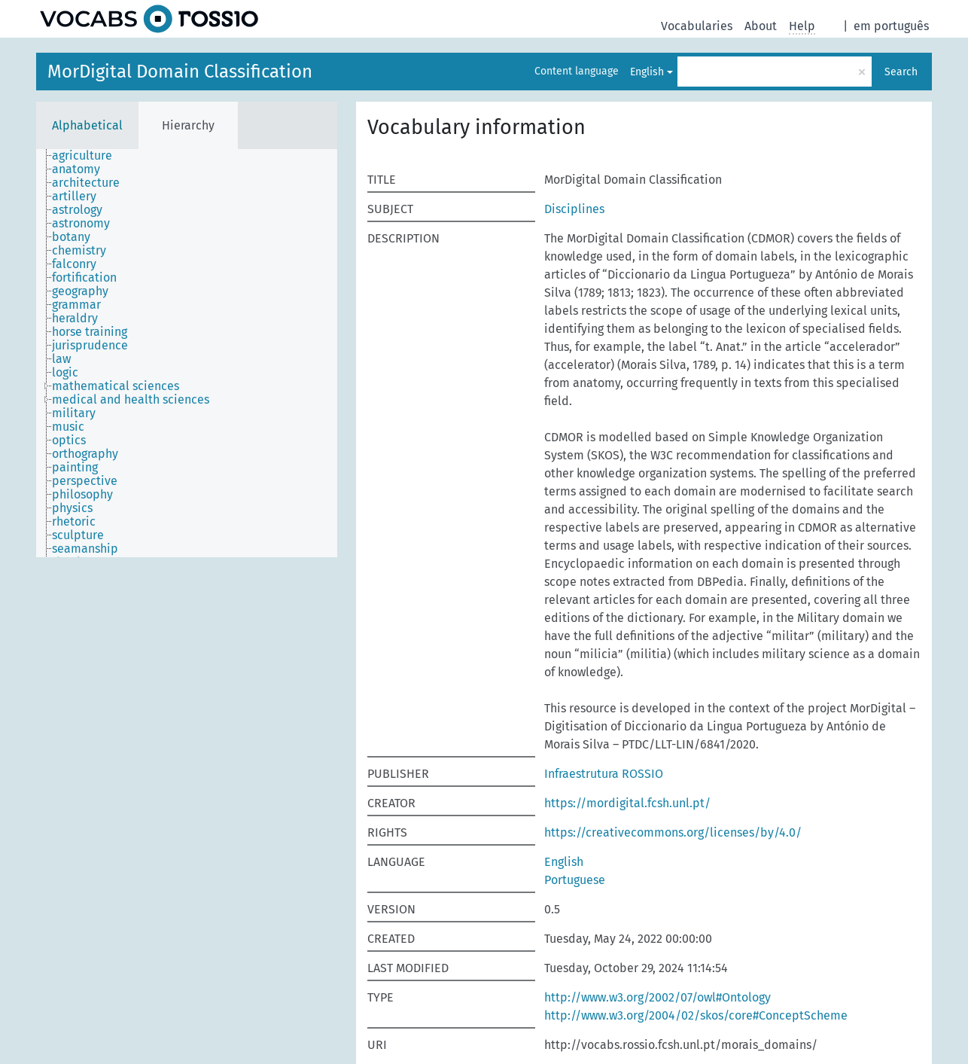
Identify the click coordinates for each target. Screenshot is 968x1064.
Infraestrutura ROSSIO (603, 774)
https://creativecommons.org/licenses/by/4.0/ (673, 832)
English (647, 72)
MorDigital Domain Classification (179, 71)
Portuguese (574, 880)
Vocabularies (696, 26)
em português (891, 26)
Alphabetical (87, 125)
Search (901, 72)
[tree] (186, 353)
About (760, 26)
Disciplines (574, 209)
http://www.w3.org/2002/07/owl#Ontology (657, 997)
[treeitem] (88, 156)
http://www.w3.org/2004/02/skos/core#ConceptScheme (696, 1015)
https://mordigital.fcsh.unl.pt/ (627, 803)
